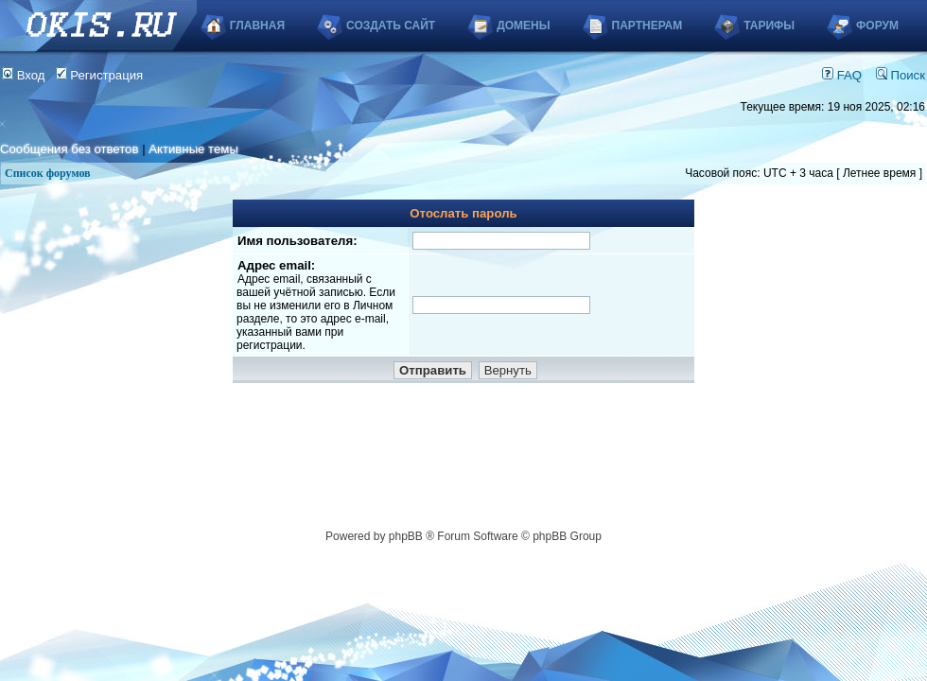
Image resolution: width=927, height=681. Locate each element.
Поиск (900, 75)
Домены (523, 25)
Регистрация (100, 75)
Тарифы (769, 25)
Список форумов (48, 173)
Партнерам (647, 25)
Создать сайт (390, 25)
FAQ (842, 75)
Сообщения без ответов (69, 149)
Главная (257, 25)
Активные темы (193, 149)
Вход (23, 75)
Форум (877, 25)
